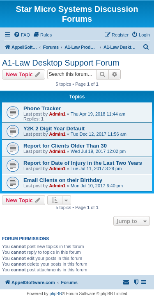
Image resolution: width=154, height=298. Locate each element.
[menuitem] (22, 35)
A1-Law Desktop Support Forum (61, 62)
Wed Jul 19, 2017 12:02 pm (98, 151)
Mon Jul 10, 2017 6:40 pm (97, 185)
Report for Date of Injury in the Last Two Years (82, 163)
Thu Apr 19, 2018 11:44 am (98, 113)
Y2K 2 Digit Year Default (54, 128)
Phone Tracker (42, 108)
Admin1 (57, 113)
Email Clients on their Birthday (62, 180)
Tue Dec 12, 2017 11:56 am (98, 134)
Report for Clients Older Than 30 (65, 146)
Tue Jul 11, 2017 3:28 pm (96, 168)
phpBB (56, 293)
